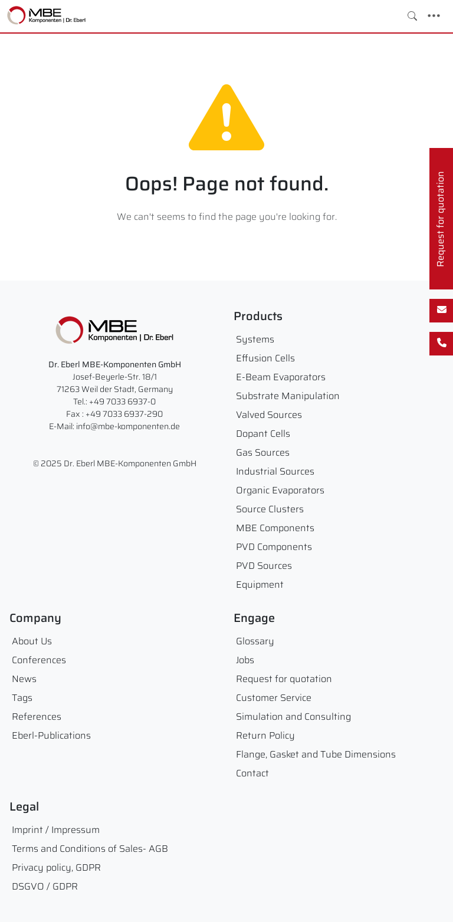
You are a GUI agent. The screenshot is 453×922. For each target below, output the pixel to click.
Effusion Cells (265, 358)
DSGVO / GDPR (45, 886)
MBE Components (275, 528)
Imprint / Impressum (56, 829)
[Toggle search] (412, 16)
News (24, 678)
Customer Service (273, 697)
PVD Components (274, 546)
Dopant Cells (263, 433)
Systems (255, 339)
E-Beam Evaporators (281, 377)
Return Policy (265, 735)
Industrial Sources (275, 471)
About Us (32, 641)
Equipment (260, 584)
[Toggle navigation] (434, 16)
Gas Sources (263, 452)
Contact (252, 773)
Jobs (245, 660)
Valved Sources (269, 414)
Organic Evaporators (280, 490)
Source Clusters (270, 509)
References (36, 716)
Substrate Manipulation (288, 395)
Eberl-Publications (51, 735)
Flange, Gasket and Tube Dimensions (316, 754)
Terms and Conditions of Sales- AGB (90, 848)
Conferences (39, 660)
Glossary (255, 641)
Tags (22, 697)
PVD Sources (264, 565)
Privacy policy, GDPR (56, 867)
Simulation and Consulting (293, 716)
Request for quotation (284, 678)
